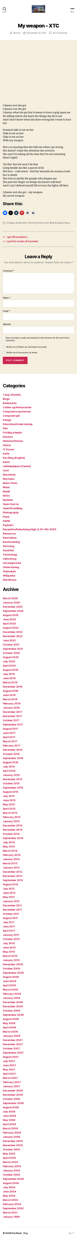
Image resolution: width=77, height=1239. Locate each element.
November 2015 (12, 779)
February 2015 (12, 817)
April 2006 (9, 1124)
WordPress (9, 579)
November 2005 (13, 1145)
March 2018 (10, 699)
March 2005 (10, 1162)
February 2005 (12, 1166)
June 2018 (9, 695)
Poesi (6, 516)
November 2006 (13, 1094)
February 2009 (12, 993)
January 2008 (11, 1035)
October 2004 (11, 1174)
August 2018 (10, 690)
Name (7, 298)
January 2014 (11, 859)
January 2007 (11, 1086)
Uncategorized (12, 563)
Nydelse (8, 499)
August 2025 (11, 615)
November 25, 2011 (36, 33)
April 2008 (9, 1027)
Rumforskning (11, 541)
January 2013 (11, 867)
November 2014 (12, 829)
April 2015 (9, 808)
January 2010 (11, 960)
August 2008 (11, 1019)
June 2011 (9, 926)
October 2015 (11, 783)
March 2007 (10, 1077)
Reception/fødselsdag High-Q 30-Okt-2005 (29, 529)
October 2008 (11, 1010)
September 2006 (13, 1103)
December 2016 (12, 749)
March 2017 (10, 741)
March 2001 (10, 1212)
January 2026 (11, 602)
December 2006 (13, 1090)
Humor (7, 445)
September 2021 (13, 648)
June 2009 (9, 981)
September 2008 (13, 1014)
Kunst (6, 462)
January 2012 (11, 901)
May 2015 (9, 804)
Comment (8, 271)
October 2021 (11, 644)
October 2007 (11, 1048)
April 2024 (9, 623)
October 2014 (11, 833)
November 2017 (12, 716)
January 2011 (11, 934)
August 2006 (11, 1107)
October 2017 (11, 720)
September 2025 (13, 610)
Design (7, 419)
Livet (6, 470)
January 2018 (11, 707)
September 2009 (13, 972)
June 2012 (9, 892)
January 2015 (11, 821)
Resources (9, 533)
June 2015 (9, 800)
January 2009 (11, 998)
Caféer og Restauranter (17, 407)
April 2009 (9, 985)
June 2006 (9, 1115)
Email (6, 311)
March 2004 (10, 1199)
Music (67, 222)
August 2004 (11, 1183)
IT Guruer (8, 449)
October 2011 (11, 913)
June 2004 (9, 1191)
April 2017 (9, 737)
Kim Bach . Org (19, 1233)
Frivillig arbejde (12, 432)
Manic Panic (10, 483)
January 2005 (11, 1170)
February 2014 (12, 854)
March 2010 (10, 955)
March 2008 (10, 1031)
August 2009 (11, 976)
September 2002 (13, 1208)
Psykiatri (8, 525)
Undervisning (11, 567)
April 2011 (9, 930)
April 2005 (9, 1157)
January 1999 (11, 1216)
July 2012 (9, 888)
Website (7, 324)
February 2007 (12, 1082)
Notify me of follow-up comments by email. (26, 347)
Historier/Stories (36, 222)
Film (5, 428)
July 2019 (9, 674)
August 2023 (11, 627)
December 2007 (13, 1040)
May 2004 (9, 1195)
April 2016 (9, 770)
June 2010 (9, 947)
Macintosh (9, 474)
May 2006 (9, 1120)
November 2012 (12, 876)
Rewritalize (9, 537)
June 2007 (9, 1065)
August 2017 (10, 728)
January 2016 (11, 775)
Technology (10, 554)
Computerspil (11, 415)
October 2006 (11, 1099)
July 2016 (9, 766)
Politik (6, 520)
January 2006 (11, 1136)
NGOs (6, 495)
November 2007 (13, 1044)
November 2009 (13, 964)
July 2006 (9, 1111)
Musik (6, 491)
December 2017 (12, 711)
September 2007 (13, 1052)
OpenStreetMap (12, 508)
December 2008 (13, 1002)
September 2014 (13, 838)
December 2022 (12, 632)
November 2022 (12, 636)
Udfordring (9, 558)
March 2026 (10, 598)
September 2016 (13, 758)
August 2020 (11, 657)
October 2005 (11, 1149)
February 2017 (11, 745)
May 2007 (9, 1069)
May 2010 (9, 951)
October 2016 (11, 754)
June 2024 (9, 619)
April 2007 (9, 1073)
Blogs (12, 222)
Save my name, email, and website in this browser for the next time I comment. (38, 339)
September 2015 (13, 787)
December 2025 (13, 606)
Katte (6, 453)
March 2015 (10, 812)
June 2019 (9, 678)
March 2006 (10, 1128)
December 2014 (12, 825)
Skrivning (8, 546)
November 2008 (13, 1006)
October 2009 (11, 968)
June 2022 (9, 640)
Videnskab (9, 571)
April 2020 (9, 665)
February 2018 (12, 703)
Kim (19, 33)
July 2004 (9, 1187)
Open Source (11, 504)
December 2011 (12, 905)
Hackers (8, 436)
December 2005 (13, 1141)
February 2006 (12, 1132)
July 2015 (9, 796)
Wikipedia (9, 575)
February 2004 (12, 1204)
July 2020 (9, 661)
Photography (11, 512)
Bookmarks (21, 222)
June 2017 (9, 732)
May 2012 (9, 897)
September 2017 (13, 724)
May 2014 (9, 846)
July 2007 (9, 1061)
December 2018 (12, 686)
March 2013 (10, 863)
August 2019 (10, 669)
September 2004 (13, 1178)
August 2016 (10, 762)
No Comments (60, 33)
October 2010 (11, 939)
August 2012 (10, 884)
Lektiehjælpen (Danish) (17, 466)
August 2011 (10, 918)
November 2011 (12, 909)
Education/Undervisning (17, 424)
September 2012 (13, 880)
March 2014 (10, 850)
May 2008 (9, 1023)
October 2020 (11, 653)
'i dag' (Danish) (12, 394)
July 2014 (9, 842)
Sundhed (8, 550)
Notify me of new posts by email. (21, 352)
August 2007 (11, 1056)
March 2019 (10, 682)
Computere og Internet (17, 411)
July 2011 (8, 922)
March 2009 (10, 989)
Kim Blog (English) (54, 222)
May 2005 (9, 1153)
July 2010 (9, 943)
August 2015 (10, 791)
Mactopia (8, 478)
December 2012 (12, 871)
